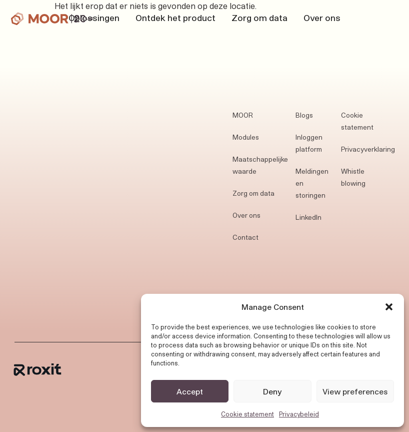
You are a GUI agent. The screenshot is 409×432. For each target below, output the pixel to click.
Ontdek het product (176, 18)
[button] (389, 307)
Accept (189, 391)
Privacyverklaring (368, 149)
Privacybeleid (299, 413)
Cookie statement (247, 413)
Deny (272, 391)
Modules (245, 137)
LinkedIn (309, 217)
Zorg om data (260, 18)
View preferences (355, 391)
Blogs (304, 115)
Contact (245, 237)
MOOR (242, 115)
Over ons (322, 18)
